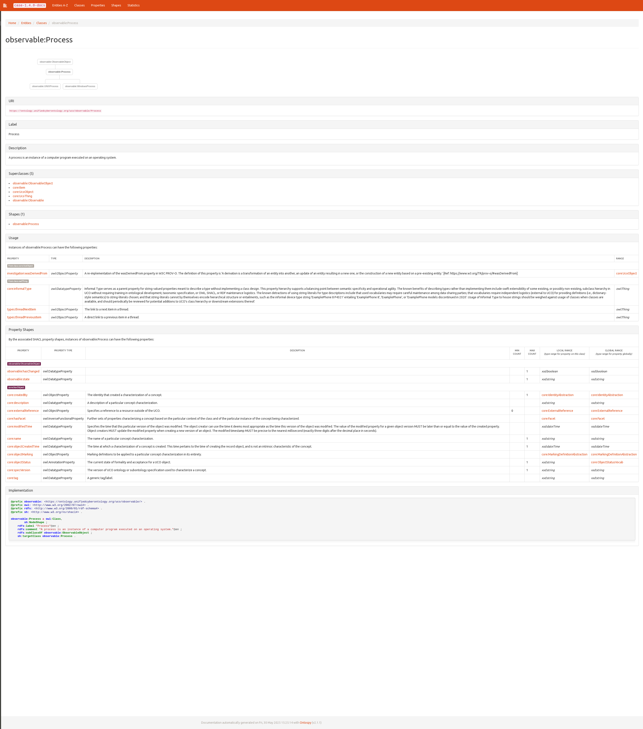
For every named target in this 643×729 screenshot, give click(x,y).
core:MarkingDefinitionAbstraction (564, 454)
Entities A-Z (60, 5)
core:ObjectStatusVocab (607, 462)
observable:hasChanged (22, 371)
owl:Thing (22, 281)
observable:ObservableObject (54, 61)
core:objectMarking (19, 454)
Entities (25, 23)
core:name (13, 438)
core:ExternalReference (557, 410)
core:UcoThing (21, 196)
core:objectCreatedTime (22, 446)
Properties (98, 5)
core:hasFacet (15, 418)
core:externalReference (22, 410)
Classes (79, 5)
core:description (17, 403)
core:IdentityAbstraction (558, 395)
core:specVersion (17, 470)
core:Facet (548, 418)
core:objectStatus (18, 462)
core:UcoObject (22, 192)
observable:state (17, 379)
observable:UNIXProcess (44, 86)
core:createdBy (16, 395)
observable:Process (58, 71)
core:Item (18, 187)
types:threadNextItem (20, 309)
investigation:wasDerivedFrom (26, 273)
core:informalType (18, 288)
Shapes (116, 5)
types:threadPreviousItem (23, 317)
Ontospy (304, 722)
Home (11, 23)
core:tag (11, 478)
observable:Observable (27, 200)
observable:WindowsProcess (79, 86)
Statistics (134, 5)
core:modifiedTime (18, 426)
